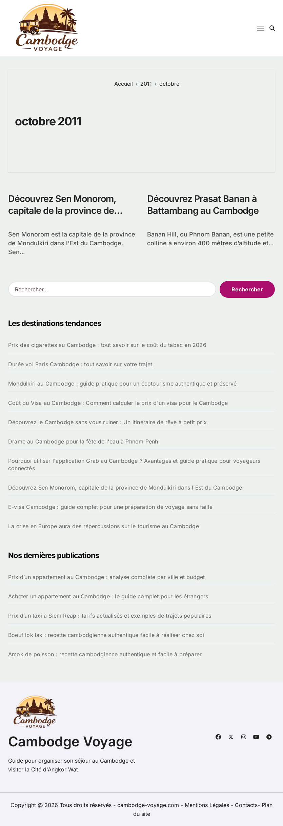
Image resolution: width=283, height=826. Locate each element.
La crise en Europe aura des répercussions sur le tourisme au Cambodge (103, 526)
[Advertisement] (189, 125)
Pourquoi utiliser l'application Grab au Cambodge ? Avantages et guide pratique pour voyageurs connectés (134, 464)
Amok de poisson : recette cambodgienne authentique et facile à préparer (105, 654)
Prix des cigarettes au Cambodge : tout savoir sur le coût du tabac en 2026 (107, 345)
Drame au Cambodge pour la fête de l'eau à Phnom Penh (83, 441)
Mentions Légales (208, 805)
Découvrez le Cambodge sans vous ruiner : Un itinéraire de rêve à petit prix (107, 422)
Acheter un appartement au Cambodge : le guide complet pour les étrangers (108, 596)
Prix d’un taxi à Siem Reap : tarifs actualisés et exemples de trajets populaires (109, 615)
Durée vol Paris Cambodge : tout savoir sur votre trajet (80, 364)
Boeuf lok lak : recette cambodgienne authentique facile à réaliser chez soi (106, 635)
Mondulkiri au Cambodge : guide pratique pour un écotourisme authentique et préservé (122, 383)
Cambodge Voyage (70, 741)
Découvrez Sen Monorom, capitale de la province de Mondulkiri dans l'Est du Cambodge (125, 487)
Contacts (246, 805)
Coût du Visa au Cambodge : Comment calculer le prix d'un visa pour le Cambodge (118, 402)
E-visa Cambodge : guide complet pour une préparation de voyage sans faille (110, 506)
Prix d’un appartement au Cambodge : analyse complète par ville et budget (106, 577)
